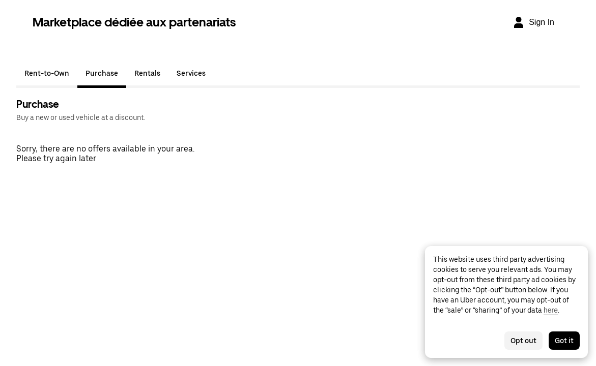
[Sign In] (533, 22)
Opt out (523, 341)
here (551, 310)
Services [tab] (191, 73)
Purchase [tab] (102, 73)
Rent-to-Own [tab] (46, 73)
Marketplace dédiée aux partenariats (134, 22)
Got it (564, 341)
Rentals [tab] (147, 73)
